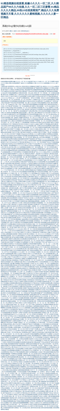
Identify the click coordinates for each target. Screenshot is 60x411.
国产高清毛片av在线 (27, 198)
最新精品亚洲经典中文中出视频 (39, 211)
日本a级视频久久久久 (49, 212)
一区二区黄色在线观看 (50, 285)
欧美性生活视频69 (29, 86)
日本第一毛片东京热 (12, 332)
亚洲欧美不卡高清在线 (40, 204)
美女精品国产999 (52, 175)
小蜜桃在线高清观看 (42, 299)
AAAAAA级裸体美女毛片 (20, 144)
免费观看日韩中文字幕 (38, 225)
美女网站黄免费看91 (42, 180)
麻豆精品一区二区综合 (14, 88)
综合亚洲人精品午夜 (15, 91)
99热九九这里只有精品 (20, 253)
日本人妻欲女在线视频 (14, 121)
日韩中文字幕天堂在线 (36, 406)
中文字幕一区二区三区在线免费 (45, 185)
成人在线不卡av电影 (49, 191)
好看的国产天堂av (26, 91)
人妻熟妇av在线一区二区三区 (37, 386)
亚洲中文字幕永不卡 (53, 112)
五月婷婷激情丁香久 (39, 242)
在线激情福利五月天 (51, 375)
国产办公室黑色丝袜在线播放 (18, 214)
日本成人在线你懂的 (26, 306)
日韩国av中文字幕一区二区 (19, 363)
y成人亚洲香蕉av (23, 332)
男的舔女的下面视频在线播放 (44, 304)
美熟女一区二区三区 (50, 178)
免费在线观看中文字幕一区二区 (22, 321)
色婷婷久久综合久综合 (35, 339)
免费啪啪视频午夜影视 (7, 398)
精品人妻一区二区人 (15, 396)
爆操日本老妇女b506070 (30, 101)
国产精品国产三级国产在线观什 (19, 312)
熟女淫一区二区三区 (38, 239)
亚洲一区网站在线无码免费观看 (42, 125)
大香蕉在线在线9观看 (29, 203)
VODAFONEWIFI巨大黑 (24, 296)
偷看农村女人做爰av (13, 221)
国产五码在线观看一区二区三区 (27, 388)
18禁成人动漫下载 (18, 394)
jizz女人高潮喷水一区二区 (12, 276)
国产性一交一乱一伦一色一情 (42, 286)
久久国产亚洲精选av (41, 175)
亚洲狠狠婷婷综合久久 (22, 406)
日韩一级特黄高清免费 (11, 188)
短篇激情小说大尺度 (15, 358)
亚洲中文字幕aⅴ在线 (6, 107)
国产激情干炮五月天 (17, 227)
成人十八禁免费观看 (23, 122)
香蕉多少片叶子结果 (52, 234)
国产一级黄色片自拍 (46, 345)
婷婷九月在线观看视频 (25, 160)
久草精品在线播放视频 (27, 358)
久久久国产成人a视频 (50, 230)
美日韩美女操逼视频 (38, 91)
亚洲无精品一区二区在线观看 (36, 186)
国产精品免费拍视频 (19, 116)
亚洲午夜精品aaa (14, 319)
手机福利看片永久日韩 (18, 368)
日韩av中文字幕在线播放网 (17, 352)
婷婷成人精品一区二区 (45, 129)
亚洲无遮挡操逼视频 (46, 407)
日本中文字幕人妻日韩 (18, 132)
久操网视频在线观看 (24, 147)
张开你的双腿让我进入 (45, 193)
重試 (11, 31)
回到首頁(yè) (24, 31)
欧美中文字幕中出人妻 (18, 275)
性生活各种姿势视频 (44, 111)
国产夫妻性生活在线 (35, 332)
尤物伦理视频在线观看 (29, 355)
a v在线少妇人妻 (19, 86)
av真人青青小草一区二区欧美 (38, 93)
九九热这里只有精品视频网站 (9, 93)
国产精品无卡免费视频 (44, 240)
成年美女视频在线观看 (9, 153)
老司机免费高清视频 (17, 237)
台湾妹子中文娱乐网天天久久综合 (17, 140)
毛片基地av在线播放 (16, 155)
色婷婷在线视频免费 (12, 112)
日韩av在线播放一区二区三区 (21, 107)
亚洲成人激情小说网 (44, 255)
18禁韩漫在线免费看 (31, 368)
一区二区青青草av (22, 373)
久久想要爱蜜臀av (42, 216)
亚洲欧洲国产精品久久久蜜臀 (35, 176)
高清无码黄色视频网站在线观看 (34, 104)
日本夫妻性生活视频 (35, 148)
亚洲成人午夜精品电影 (22, 196)
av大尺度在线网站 (15, 152)
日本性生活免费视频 (34, 145)
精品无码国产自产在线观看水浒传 (33, 285)
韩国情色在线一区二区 (7, 380)
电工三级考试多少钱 (20, 94)
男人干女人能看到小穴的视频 (15, 298)
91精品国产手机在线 (10, 103)
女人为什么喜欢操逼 (18, 285)
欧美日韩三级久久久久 (50, 362)
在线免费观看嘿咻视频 (48, 140)
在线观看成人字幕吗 (17, 260)
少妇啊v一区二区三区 (26, 319)
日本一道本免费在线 (37, 147)
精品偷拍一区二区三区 (25, 357)
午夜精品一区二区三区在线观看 (28, 158)
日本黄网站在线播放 (29, 180)
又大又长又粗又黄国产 (18, 232)
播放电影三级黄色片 (41, 399)
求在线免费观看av (10, 196)
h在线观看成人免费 (16, 286)
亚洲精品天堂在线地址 (7, 135)
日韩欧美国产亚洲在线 (26, 162)
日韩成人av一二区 (13, 98)
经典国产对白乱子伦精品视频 (50, 142)
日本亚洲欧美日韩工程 (22, 248)
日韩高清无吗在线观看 (43, 227)
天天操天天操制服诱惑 (48, 99)
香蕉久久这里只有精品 (35, 217)
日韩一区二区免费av (25, 271)
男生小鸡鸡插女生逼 (10, 406)
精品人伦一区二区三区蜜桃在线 (40, 321)
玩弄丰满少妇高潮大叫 (41, 376)
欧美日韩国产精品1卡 (49, 122)
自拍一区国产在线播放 (23, 191)
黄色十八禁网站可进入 (34, 99)
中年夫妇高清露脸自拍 (38, 130)
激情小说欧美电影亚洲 (43, 189)
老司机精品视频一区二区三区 (28, 127)
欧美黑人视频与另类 (24, 119)
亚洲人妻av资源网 (52, 103)
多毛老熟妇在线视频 (15, 345)
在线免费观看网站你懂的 (15, 360)
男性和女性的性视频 (24, 206)
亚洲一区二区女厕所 (47, 280)
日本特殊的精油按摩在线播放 (9, 139)
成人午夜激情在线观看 (48, 373)
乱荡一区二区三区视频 (37, 207)
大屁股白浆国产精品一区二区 (13, 304)
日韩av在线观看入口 (47, 245)
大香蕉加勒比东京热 (34, 268)
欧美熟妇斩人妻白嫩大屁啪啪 (11, 263)
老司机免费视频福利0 (43, 404)
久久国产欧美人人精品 (32, 380)
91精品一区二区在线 (51, 130)
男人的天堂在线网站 (13, 162)
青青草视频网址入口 (33, 157)
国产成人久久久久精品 (40, 152)
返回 (15, 31)
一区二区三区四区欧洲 (49, 147)
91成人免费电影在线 (16, 262)
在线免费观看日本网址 (23, 150)
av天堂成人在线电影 (35, 401)
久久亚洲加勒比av (52, 347)
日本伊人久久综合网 (13, 330)
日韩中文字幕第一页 (43, 132)
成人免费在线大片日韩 (10, 181)
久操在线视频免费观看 (24, 168)
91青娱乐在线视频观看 (31, 194)
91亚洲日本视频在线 (43, 394)
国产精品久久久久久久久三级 (48, 183)
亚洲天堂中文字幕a (45, 96)
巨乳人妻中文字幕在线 (13, 222)
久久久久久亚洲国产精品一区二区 (42, 160)
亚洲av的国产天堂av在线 (41, 342)
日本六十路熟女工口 (32, 255)
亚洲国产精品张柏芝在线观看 (31, 288)
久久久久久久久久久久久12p (25, 278)
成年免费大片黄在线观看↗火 (37, 106)
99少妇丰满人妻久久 (12, 147)
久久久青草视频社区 (34, 173)
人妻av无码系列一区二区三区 (42, 330)
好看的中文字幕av (13, 303)
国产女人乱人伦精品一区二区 (40, 263)
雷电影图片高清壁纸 (26, 225)
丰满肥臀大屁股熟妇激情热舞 (45, 298)
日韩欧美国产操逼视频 (40, 222)
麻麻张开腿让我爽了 (21, 273)
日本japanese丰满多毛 (36, 122)
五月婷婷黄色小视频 (18, 258)
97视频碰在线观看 (41, 170)
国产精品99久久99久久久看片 (31, 245)
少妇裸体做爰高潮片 (8, 314)
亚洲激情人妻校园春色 (46, 317)
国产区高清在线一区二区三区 (29, 240)
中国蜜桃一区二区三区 (41, 121)
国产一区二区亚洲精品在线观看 (17, 317)
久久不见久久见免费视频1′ (33, 116)
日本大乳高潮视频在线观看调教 (25, 171)
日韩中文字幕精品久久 (16, 183)
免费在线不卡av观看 (43, 101)
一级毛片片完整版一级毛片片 (38, 98)
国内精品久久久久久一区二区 (33, 142)
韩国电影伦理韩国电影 (32, 317)
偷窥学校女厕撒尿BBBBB (34, 89)
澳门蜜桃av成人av (35, 137)
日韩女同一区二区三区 (9, 99)
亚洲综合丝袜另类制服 (24, 207)
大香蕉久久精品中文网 (49, 217)
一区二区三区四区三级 (10, 373)
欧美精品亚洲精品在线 (19, 255)
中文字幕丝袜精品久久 (20, 235)
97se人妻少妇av (12, 347)
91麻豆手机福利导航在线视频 (34, 230)
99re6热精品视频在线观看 (46, 94)
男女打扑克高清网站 (51, 135)
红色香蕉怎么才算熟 (31, 132)
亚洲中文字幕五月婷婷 (30, 404)
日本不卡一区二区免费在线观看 (39, 370)
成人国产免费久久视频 (32, 316)
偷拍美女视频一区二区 (48, 339)
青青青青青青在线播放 (37, 311)
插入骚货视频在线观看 (50, 311)
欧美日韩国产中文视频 (13, 129)
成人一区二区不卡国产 (29, 304)
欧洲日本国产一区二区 (48, 116)
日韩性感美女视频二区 (47, 353)
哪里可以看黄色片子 (10, 244)
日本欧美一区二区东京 (9, 171)
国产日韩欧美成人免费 (43, 232)
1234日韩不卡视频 (14, 134)
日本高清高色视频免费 (7, 209)
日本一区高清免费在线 (30, 227)
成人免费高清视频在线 (29, 170)
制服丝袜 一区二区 (10, 191)
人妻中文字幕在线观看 (25, 188)
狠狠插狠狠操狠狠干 (6, 321)
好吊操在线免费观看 (40, 347)
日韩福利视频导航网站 (35, 244)
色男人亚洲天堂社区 (20, 209)
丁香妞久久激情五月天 (35, 403)
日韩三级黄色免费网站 (32, 250)
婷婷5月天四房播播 (17, 245)
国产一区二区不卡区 (12, 158)
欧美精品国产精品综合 (16, 180)
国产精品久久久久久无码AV (43, 139)
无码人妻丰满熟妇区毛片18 (38, 112)
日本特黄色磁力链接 (6, 250)
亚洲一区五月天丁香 (31, 166)
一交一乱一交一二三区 (36, 191)
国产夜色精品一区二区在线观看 (20, 106)
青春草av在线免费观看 (43, 348)
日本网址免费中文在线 (33, 96)
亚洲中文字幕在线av (15, 391)
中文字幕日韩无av (36, 168)
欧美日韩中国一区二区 (50, 176)
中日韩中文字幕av (8, 316)
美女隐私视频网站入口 (39, 278)
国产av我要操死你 (24, 98)
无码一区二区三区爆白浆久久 (20, 386)
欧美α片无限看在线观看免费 (35, 212)
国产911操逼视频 (20, 111)
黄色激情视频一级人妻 (22, 103)
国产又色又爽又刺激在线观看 (13, 288)
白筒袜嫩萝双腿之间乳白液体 (16, 216)
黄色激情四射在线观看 (27, 247)
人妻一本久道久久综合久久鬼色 (29, 129)
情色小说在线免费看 (47, 265)
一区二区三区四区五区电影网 (24, 301)
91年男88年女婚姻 (51, 163)
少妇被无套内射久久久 (45, 363)
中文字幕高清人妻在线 (47, 153)
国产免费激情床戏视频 (10, 211)
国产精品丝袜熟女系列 (51, 270)
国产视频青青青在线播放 (41, 88)
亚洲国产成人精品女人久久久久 (44, 86)
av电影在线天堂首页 (6, 144)
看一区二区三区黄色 (52, 155)
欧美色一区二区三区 (22, 99)
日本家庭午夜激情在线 (20, 201)
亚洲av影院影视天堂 (19, 185)
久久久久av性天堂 (8, 116)
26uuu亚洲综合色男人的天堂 (48, 366)
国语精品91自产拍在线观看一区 (10, 271)
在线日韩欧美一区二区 (46, 273)
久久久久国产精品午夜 (13, 127)
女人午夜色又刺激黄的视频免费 (26, 399)
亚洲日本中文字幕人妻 (45, 316)
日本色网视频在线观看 (15, 101)
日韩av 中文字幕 (30, 175)
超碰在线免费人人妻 (24, 112)
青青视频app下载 (49, 119)
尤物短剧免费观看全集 (9, 401)
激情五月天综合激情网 (32, 327)
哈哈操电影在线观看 (31, 216)
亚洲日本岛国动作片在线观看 (38, 196)
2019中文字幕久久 (8, 201)
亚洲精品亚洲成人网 (20, 89)
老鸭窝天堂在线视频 (11, 199)
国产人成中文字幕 (51, 225)
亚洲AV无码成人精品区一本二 (38, 248)
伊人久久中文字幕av (22, 145)
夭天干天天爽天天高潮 (18, 194)
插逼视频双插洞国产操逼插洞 (36, 135)
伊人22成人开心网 (21, 153)
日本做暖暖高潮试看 (27, 152)
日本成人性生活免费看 (47, 289)
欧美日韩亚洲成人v (28, 286)
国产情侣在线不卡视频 (10, 322)
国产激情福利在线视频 (51, 91)
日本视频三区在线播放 (13, 225)
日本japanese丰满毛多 (26, 134)
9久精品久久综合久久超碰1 (31, 124)
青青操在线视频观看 (17, 294)
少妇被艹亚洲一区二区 (10, 207)
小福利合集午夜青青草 (7, 86)
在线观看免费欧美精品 (10, 265)
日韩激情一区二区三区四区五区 (21, 178)
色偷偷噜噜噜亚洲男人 (13, 270)
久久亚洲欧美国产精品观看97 (42, 198)
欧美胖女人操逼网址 (10, 268)
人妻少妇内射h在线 (27, 391)
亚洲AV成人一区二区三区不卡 (9, 381)
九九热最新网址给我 (52, 360)
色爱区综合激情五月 (44, 194)
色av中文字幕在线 (30, 185)
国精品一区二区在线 (20, 407)
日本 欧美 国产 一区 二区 (16, 404)
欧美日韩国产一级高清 (33, 153)
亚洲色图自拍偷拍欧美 (26, 342)
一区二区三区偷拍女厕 (47, 145)
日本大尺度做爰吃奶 (19, 316)
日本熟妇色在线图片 (45, 214)
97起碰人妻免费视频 (38, 188)
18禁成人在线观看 (23, 362)
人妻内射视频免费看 (37, 276)
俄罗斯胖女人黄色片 (15, 266)
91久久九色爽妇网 (9, 212)
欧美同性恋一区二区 (28, 117)
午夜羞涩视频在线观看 (34, 140)
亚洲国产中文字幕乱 (44, 307)
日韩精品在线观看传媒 (43, 127)
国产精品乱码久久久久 (38, 296)
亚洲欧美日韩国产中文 (38, 270)
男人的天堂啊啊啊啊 (20, 114)
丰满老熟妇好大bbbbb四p (34, 280)
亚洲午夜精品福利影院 (14, 125)
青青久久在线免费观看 (41, 262)
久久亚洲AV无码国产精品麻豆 (24, 204)
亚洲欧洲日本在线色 (47, 165)
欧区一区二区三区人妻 (10, 122)
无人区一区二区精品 (6, 104)
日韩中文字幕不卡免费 (31, 329)
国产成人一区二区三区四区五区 (35, 209)
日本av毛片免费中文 (19, 166)
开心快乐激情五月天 (52, 106)
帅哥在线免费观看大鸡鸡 (14, 198)
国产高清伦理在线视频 (41, 171)
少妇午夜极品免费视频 (32, 366)
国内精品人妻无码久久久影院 (23, 163)
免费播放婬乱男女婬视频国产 (40, 357)
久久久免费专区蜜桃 (39, 134)
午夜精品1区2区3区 (17, 124)
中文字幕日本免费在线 (7, 114)
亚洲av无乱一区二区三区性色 (9, 362)
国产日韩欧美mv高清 (50, 150)
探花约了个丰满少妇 (22, 217)
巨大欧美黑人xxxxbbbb (35, 393)
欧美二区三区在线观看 (35, 337)
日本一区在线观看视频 (47, 260)
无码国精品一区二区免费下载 (42, 221)
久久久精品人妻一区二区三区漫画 (44, 117)
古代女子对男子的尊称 (9, 278)
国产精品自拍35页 (14, 306)
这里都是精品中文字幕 (29, 283)
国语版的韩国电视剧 (23, 148)
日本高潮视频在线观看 (36, 119)
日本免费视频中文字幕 (10, 168)
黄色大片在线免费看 (20, 96)
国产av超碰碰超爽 (8, 253)
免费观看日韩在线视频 (26, 221)
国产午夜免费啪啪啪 (46, 293)
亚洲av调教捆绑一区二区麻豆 (49, 137)
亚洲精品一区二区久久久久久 (37, 234)
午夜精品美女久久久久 (13, 229)
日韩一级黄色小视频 (16, 117)
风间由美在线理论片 (22, 268)
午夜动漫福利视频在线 (49, 352)
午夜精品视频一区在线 (19, 327)
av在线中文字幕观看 (34, 325)
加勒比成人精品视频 (50, 188)
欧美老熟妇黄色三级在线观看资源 (21, 130)
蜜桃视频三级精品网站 (22, 219)
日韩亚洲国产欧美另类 (10, 378)
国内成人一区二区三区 (51, 306)
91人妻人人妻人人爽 (19, 104)
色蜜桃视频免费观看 (33, 201)
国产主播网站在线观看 (45, 335)
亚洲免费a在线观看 (26, 239)
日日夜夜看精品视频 (10, 371)
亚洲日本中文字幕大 (33, 273)
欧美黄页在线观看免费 (32, 398)
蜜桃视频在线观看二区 (7, 235)
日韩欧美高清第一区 (24, 93)
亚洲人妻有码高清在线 (50, 104)
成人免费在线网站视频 (45, 329)
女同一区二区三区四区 (11, 160)
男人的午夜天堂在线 (18, 289)
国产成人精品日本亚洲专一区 (45, 344)
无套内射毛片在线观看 (36, 109)
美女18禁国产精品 (26, 270)
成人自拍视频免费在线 (9, 109)
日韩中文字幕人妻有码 (22, 109)
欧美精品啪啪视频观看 (45, 235)
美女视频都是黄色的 (11, 150)
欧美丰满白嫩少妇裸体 (51, 207)
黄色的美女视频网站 (22, 244)
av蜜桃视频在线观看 (11, 234)
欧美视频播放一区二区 (41, 203)
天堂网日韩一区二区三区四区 (32, 260)
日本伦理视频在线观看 (19, 250)
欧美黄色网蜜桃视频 (27, 88)
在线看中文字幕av (18, 189)
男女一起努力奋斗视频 (46, 250)
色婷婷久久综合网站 (10, 309)
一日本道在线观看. (21, 371)
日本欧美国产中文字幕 (34, 291)
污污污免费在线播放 (46, 268)
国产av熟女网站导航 (32, 111)
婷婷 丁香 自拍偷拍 (33, 363)
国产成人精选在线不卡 (43, 294)
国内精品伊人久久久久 (18, 307)
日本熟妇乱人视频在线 (49, 337)
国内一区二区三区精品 (28, 252)
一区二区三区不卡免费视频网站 (46, 258)
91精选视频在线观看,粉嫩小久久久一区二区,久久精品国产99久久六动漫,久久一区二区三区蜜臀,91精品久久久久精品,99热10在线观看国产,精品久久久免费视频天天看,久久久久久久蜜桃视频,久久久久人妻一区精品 (30, 10)
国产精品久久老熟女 (8, 89)
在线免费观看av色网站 (49, 109)
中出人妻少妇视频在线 (50, 181)
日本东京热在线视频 (33, 94)
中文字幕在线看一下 (42, 322)
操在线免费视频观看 (47, 224)
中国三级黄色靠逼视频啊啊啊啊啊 (18, 403)
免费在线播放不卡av (44, 275)
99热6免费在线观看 (33, 214)
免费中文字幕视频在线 (46, 124)
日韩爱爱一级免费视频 (9, 145)
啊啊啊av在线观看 (6, 307)
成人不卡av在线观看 (27, 125)
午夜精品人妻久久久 (46, 173)
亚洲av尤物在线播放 (43, 158)
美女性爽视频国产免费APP (32, 289)
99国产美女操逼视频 (40, 155)
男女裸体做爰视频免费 (11, 357)
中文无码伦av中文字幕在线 (16, 142)
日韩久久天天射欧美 (33, 253)
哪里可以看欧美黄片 (48, 168)
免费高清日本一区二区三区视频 (18, 186)
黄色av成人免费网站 (8, 94)
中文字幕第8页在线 (28, 155)
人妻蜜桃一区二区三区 (18, 193)
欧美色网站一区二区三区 (36, 362)
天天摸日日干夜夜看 (31, 232)
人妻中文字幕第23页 (24, 381)
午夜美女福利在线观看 (19, 165)
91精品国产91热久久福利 (39, 396)
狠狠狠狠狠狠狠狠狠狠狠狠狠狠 (46, 229)
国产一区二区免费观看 (46, 253)
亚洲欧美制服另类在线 (48, 89)
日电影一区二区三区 (15, 247)
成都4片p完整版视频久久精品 (33, 352)
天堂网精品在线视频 (52, 134)
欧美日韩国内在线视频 (27, 121)
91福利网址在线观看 (36, 107)
